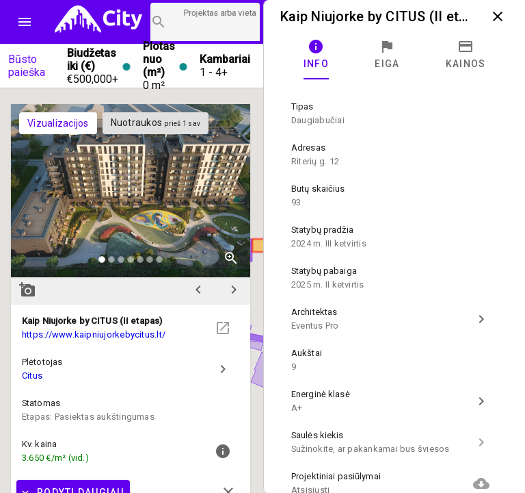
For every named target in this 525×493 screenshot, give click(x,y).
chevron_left (198, 289)
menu (24, 22)
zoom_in (231, 258)
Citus (32, 375)
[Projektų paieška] (205, 22)
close (497, 16)
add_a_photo (27, 289)
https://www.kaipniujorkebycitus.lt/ (93, 334)
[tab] (316, 54)
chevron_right (234, 289)
